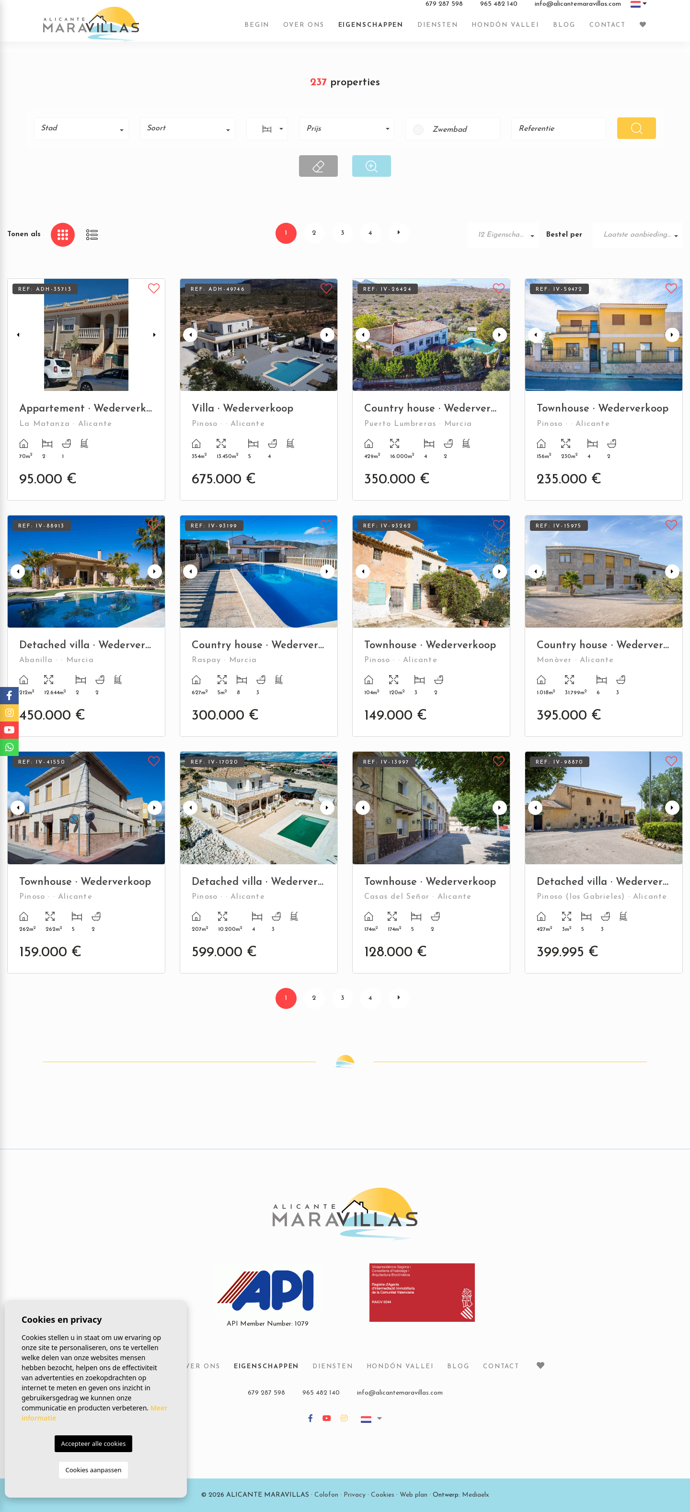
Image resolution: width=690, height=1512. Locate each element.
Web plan (413, 1495)
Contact (607, 30)
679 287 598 (444, 9)
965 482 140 (499, 9)
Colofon (326, 1495)
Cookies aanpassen (94, 1470)
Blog (564, 30)
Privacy (355, 1495)
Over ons (303, 30)
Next (156, 335)
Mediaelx (475, 1495)
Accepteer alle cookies (93, 1443)
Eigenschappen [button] (371, 30)
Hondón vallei (505, 30)
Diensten (437, 30)
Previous (17, 335)
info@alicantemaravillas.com (578, 9)
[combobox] (81, 128)
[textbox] (85, 128)
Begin (257, 30)
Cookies (382, 1495)
